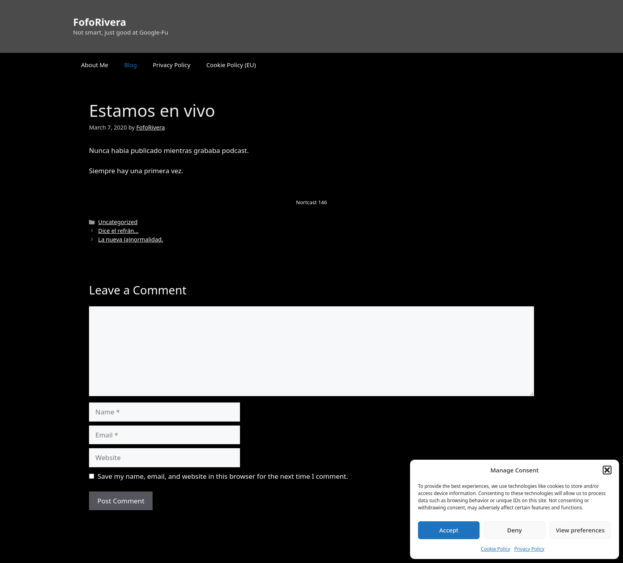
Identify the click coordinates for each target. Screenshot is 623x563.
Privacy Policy (529, 549)
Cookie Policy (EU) (231, 65)
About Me (94, 65)
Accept (449, 530)
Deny (514, 530)
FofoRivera (99, 22)
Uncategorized (117, 222)
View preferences (580, 530)
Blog (130, 65)
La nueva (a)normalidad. (130, 239)
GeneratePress (353, 550)
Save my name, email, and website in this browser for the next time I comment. (223, 476)
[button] (607, 470)
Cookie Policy (495, 549)
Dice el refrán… (118, 230)
